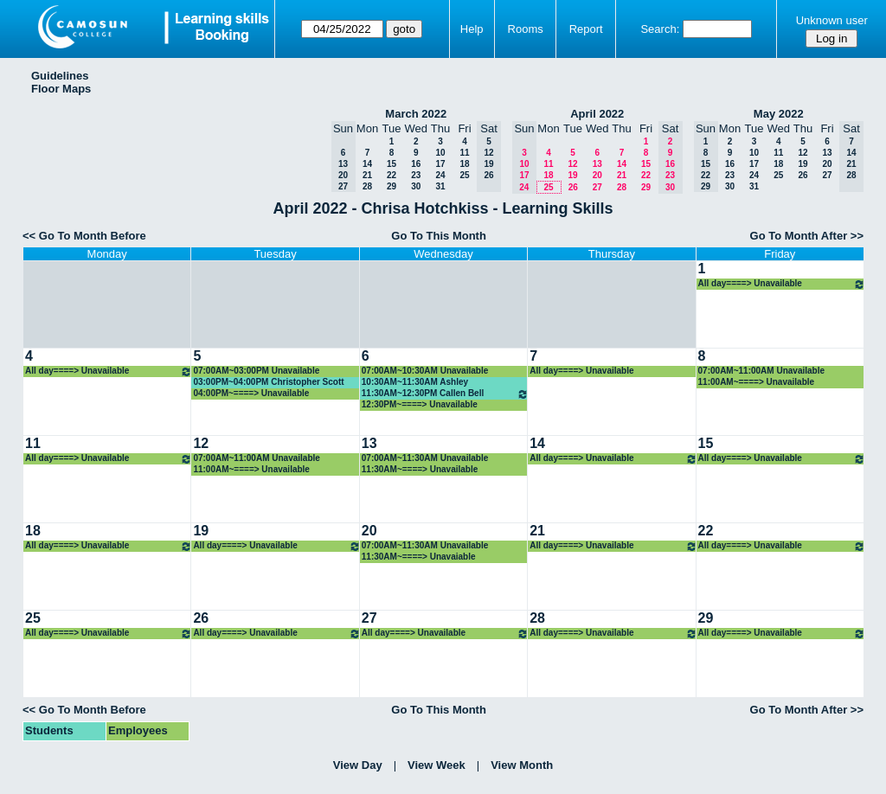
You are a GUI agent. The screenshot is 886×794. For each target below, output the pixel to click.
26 (573, 187)
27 (597, 187)
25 (464, 175)
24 (440, 175)
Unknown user (832, 20)
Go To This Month (438, 235)
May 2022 (779, 113)
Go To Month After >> (807, 235)
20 (597, 175)
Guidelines (59, 75)
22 (391, 175)
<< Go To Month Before (84, 235)
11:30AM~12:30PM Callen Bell (445, 394)
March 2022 (415, 113)
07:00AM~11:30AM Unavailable (425, 458)
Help (472, 28)
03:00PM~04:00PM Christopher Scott (268, 382)
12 (572, 164)
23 (416, 175)
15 (391, 164)
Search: (659, 28)
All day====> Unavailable (781, 284)
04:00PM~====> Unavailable (251, 393)
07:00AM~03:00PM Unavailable (256, 370)
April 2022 (597, 113)
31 (440, 186)
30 (416, 186)
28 (367, 186)
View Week (436, 765)
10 (440, 152)
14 (367, 164)
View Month (522, 765)
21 (367, 175)
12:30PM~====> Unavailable (420, 404)
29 (391, 186)
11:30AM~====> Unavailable (420, 469)
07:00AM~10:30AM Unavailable (425, 370)
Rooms (525, 28)
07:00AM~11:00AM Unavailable (761, 370)
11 (464, 152)
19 (572, 175)
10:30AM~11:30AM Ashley (415, 382)
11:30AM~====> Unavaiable (419, 556)
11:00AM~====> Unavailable (756, 382)
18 (464, 164)
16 (416, 164)
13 (597, 164)
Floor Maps (61, 88)
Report (586, 28)
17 (440, 164)
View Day (357, 765)
